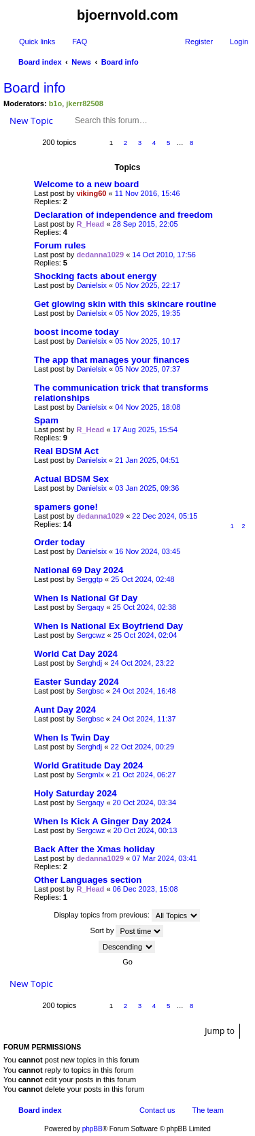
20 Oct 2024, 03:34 (145, 802)
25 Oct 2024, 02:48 (143, 579)
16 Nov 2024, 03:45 (147, 551)
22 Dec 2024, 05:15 (164, 516)
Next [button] (206, 143)
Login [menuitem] (239, 41)
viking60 (91, 193)
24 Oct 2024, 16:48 (144, 691)
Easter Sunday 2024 (76, 682)
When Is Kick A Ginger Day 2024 (102, 821)
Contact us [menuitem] (157, 1110)
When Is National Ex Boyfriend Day (108, 626)
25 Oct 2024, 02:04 (145, 635)
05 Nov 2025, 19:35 (147, 313)
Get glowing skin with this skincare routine (125, 304)
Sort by (127, 931)
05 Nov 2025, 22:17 (147, 285)
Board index (40, 1110)
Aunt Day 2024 (65, 709)
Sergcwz (90, 635)
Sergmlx (89, 774)
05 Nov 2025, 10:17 (147, 341)
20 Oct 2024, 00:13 (145, 830)
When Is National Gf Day (85, 598)
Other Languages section (87, 880)
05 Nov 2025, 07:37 (147, 369)
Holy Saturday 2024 (75, 793)
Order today (59, 542)
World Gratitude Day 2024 (88, 765)
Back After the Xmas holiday (94, 849)
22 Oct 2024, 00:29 (143, 747)
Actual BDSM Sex (71, 479)
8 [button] (192, 142)
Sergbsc (89, 691)
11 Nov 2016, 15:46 (147, 193)
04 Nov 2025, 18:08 (147, 407)
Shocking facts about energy (95, 276)
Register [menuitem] (199, 41)
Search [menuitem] (242, 63)
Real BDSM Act (66, 451)
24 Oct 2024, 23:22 (143, 663)
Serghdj (89, 663)
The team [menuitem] (208, 1110)
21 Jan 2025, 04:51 (147, 460)
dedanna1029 (100, 254)
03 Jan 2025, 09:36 (147, 488)
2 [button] (126, 142)
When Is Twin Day (71, 737)
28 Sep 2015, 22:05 (145, 224)
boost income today (76, 332)
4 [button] (154, 142)
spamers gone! (66, 507)
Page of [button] (90, 143)
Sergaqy (90, 607)
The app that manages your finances (112, 360)
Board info (34, 87)
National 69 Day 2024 (78, 570)
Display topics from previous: (127, 915)
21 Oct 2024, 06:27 (144, 774)
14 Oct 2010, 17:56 (164, 254)
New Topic (31, 120)
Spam (46, 420)
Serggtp (89, 579)
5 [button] (169, 142)
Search (184, 120)
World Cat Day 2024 (76, 654)
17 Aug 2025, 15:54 (145, 429)
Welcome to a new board (86, 184)
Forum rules (60, 245)
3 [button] (140, 142)
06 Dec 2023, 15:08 (145, 889)
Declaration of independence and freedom (123, 215)
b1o (56, 103)
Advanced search (203, 120)
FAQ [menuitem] (79, 41)
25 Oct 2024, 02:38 (145, 607)
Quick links (37, 41)
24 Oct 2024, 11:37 (144, 719)
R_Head (90, 224)
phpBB (92, 1129)
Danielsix (91, 285)
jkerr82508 (84, 103)
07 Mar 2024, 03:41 (164, 858)
